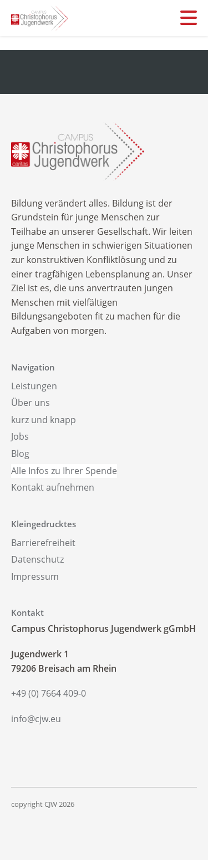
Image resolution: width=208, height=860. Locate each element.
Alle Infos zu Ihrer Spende (64, 471)
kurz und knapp (43, 420)
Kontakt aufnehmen (52, 487)
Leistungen (34, 386)
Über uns (30, 402)
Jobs (20, 436)
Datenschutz (37, 559)
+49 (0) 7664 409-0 (48, 693)
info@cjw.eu (36, 719)
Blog (20, 453)
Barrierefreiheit (43, 543)
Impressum (35, 576)
